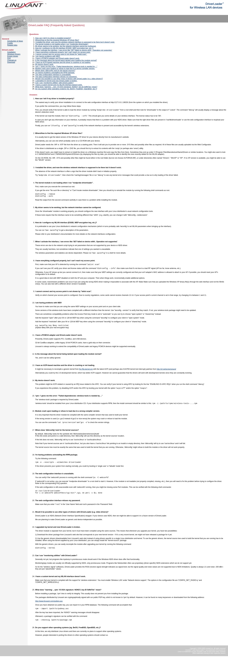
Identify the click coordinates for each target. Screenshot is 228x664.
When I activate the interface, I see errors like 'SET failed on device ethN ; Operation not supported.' (73, 50)
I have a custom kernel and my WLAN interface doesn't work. (58, 85)
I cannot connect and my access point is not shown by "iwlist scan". (61, 54)
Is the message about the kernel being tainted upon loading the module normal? (66, 60)
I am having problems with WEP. (47, 56)
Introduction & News (15, 41)
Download (11, 62)
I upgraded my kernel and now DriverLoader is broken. (56, 81)
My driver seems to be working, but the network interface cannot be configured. (65, 46)
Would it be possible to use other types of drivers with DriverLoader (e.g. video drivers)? (69, 79)
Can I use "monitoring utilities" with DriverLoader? (54, 83)
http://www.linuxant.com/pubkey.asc (49, 608)
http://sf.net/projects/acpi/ (166, 373)
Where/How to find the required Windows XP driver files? (57, 40)
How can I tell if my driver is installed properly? (53, 38)
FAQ (9, 58)
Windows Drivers (13, 54)
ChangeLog (11, 60)
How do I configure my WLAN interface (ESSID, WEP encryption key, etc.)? (64, 48)
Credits (10, 43)
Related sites (12, 45)
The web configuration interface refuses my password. (56, 77)
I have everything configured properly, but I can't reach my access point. (63, 52)
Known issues (12, 56)
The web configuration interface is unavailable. (53, 75)
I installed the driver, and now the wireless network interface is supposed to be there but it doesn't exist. (75, 42)
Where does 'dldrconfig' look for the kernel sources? (55, 71)
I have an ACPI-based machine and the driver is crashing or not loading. (63, 62)
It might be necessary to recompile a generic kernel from (57, 373)
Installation (11, 52)
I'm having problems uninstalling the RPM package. (55, 73)
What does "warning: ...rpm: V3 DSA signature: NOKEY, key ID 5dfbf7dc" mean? (66, 87)
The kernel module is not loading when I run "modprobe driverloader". (62, 44)
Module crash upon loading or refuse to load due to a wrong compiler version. (65, 69)
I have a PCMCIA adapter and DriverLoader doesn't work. (57, 58)
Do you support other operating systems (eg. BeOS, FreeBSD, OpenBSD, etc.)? (66, 89)
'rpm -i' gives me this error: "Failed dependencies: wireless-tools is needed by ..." (66, 66)
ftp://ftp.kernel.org (86, 373)
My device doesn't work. (44, 64)
